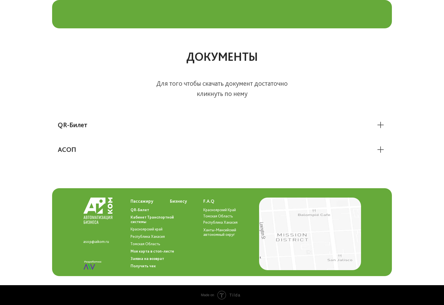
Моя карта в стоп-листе (152, 251)
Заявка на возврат (147, 258)
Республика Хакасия (220, 222)
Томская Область (218, 216)
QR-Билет (140, 209)
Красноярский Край (219, 209)
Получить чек (143, 266)
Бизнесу (178, 201)
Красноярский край (147, 229)
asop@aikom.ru (96, 241)
